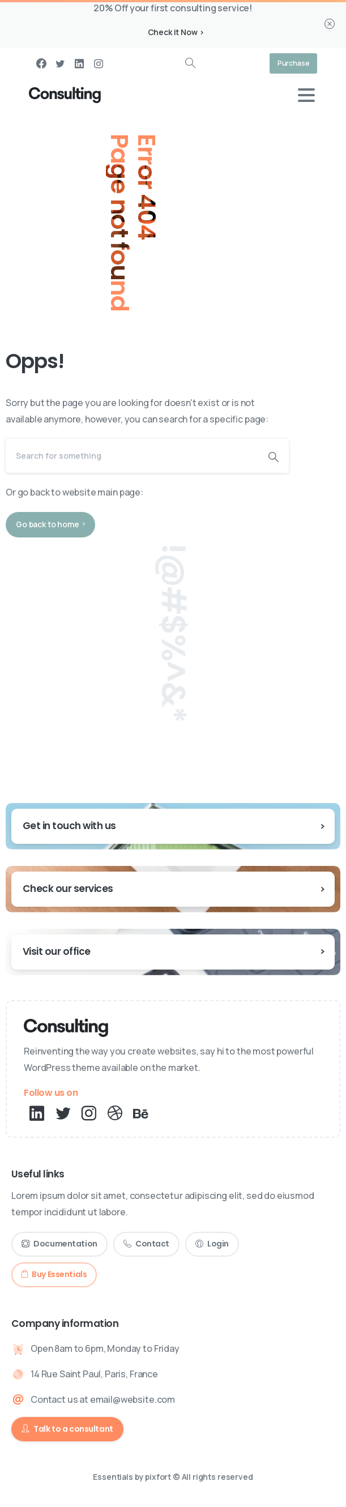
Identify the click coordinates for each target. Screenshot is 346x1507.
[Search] (132, 456)
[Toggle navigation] (306, 95)
